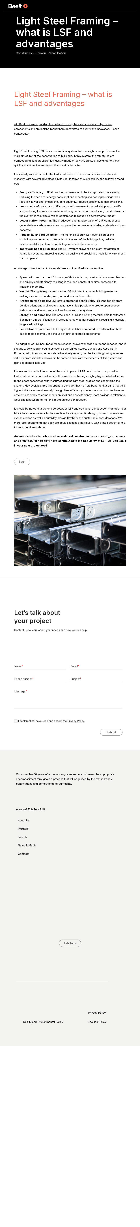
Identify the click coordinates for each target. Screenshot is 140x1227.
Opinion (40, 53)
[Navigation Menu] (130, 6)
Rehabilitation (57, 53)
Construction (25, 53)
